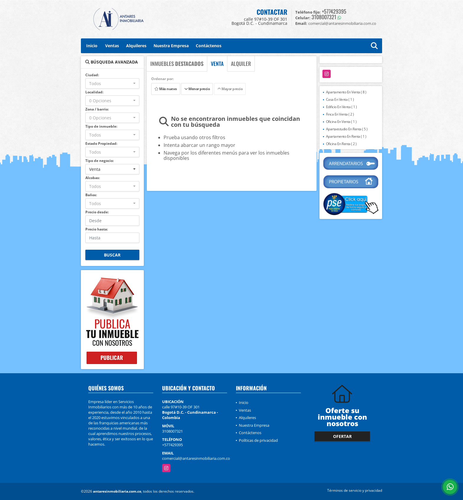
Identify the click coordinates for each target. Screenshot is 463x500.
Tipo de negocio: (99, 160)
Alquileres (136, 45)
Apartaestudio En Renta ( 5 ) (347, 129)
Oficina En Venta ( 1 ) (341, 121)
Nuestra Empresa (171, 45)
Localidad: (94, 92)
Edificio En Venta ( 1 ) (341, 106)
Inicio (91, 45)
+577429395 (334, 11)
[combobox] (112, 83)
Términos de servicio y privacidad (354, 490)
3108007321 (324, 17)
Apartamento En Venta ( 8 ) (346, 92)
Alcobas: (92, 177)
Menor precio (197, 88)
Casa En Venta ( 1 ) (340, 99)
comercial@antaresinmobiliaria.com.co (196, 458)
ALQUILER (241, 63)
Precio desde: (97, 212)
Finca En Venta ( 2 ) (340, 114)
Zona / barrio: (97, 109)
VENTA (217, 63)
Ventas (112, 45)
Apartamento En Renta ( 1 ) (346, 136)
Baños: (91, 194)
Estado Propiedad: (101, 143)
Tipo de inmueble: (101, 126)
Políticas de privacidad (258, 440)
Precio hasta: (96, 229)
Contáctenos (208, 45)
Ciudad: (92, 74)
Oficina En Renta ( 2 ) (341, 143)
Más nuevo (165, 88)
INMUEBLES (176, 63)
